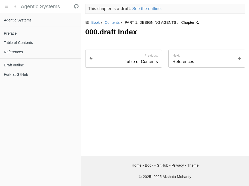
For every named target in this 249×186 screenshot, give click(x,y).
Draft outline (14, 65)
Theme (193, 165)
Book (93, 22)
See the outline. (147, 8)
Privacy (178, 165)
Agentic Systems (18, 20)
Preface (10, 33)
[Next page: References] (206, 59)
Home (137, 165)
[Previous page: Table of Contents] (123, 59)
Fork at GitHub (16, 74)
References (13, 52)
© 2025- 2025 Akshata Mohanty (165, 177)
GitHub (163, 165)
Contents (113, 22)
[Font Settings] (15, 6)
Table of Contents (18, 43)
